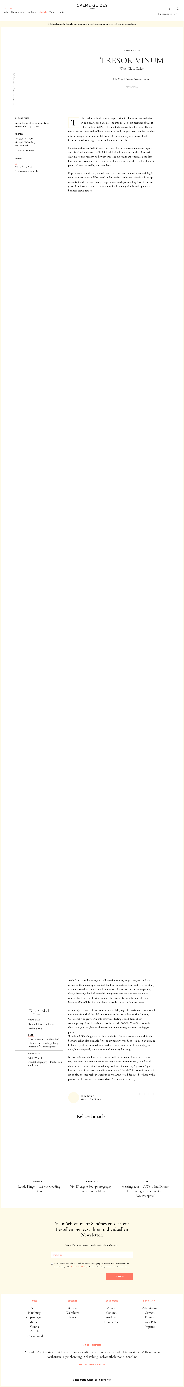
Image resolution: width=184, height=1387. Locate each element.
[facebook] (81, 1371)
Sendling (131, 1357)
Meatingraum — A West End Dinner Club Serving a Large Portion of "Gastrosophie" (43, 1043)
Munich (45, 14)
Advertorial (132, 87)
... (16, 163)
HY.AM (108, 1380)
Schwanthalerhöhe (112, 1357)
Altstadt (29, 1352)
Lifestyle (72, 1301)
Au (39, 1352)
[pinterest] (95, 1371)
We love (73, 1308)
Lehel (93, 1352)
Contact (111, 1313)
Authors (111, 1317)
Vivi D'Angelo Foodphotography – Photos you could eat (45, 1062)
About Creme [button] (111, 1301)
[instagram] (88, 1371)
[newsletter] (102, 1371)
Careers (150, 1313)
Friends (149, 1317)
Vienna (55, 14)
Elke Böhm (118, 79)
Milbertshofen (150, 1352)
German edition (128, 24)
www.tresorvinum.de (28, 171)
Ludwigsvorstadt (110, 1352)
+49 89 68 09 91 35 (23, 166)
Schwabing (91, 1357)
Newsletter (111, 1322)
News (72, 1317)
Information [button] (149, 1301)
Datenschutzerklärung (78, 1267)
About (111, 1308)
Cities (8, 8)
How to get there (26, 150)
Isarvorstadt (80, 1352)
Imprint (150, 1327)
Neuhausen (54, 1357)
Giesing (48, 1352)
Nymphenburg (72, 1357)
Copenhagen (20, 14)
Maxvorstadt (131, 1352)
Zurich (65, 14)
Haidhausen (63, 1352)
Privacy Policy (150, 1322)
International (34, 1336)
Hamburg (34, 14)
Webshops (72, 1313)
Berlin (8, 14)
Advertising (149, 1308)
